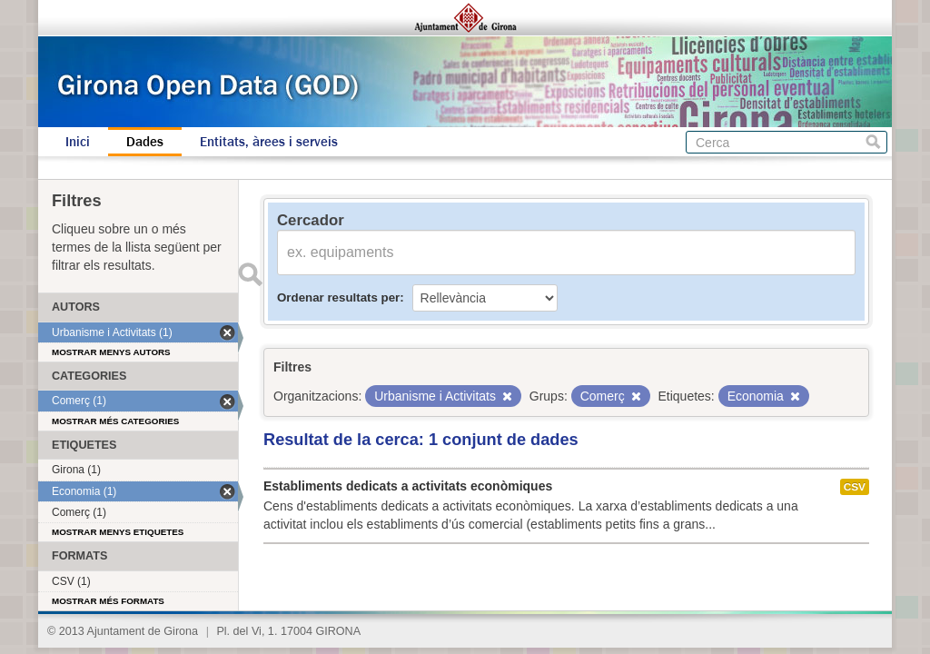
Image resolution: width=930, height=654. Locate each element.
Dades (144, 142)
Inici (77, 142)
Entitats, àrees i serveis (269, 142)
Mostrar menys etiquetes (117, 532)
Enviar (249, 274)
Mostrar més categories (115, 421)
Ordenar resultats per (338, 297)
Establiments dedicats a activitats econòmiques (407, 486)
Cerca (873, 142)
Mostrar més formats (108, 601)
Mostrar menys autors (111, 352)
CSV (855, 487)
